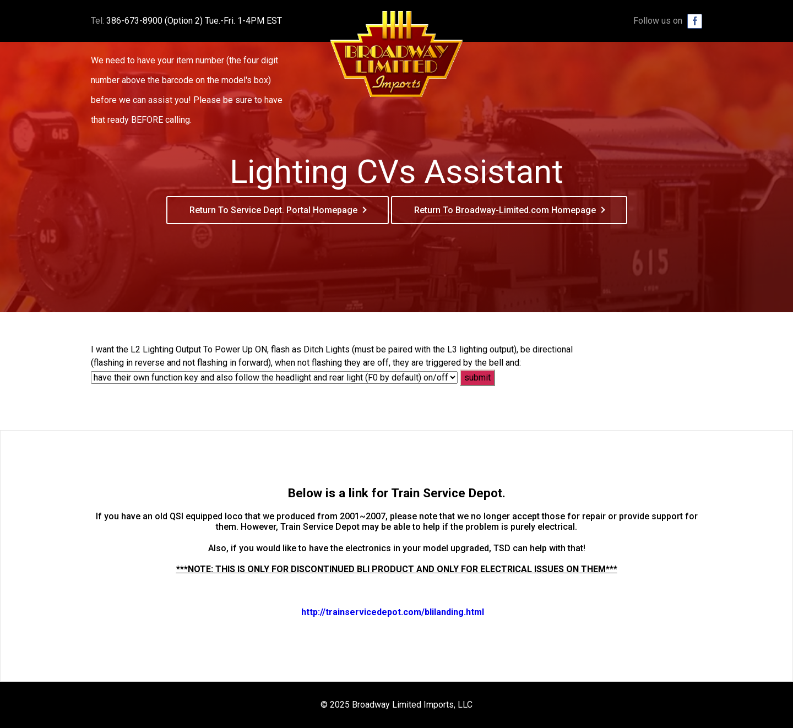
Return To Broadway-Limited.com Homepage (505, 210)
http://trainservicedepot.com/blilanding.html (392, 612)
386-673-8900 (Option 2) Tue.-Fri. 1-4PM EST (194, 20)
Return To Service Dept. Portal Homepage (273, 210)
